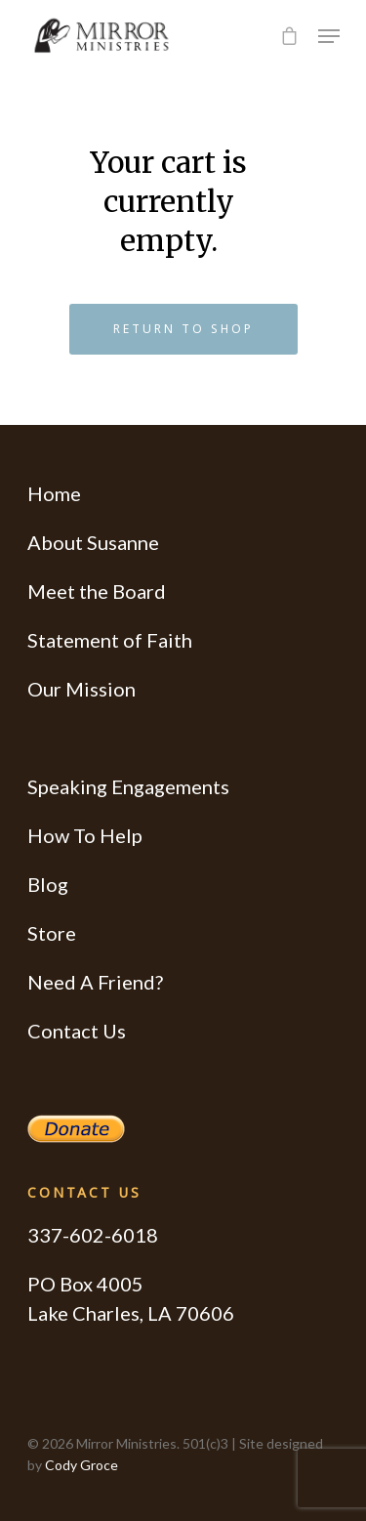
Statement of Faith (109, 640)
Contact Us (76, 1030)
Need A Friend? (95, 981)
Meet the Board (96, 591)
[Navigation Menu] (329, 36)
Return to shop (183, 328)
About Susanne (93, 542)
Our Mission (81, 688)
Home (54, 493)
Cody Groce (81, 1465)
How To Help (84, 835)
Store (51, 933)
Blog (47, 884)
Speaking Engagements (128, 786)
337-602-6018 (92, 1234)
